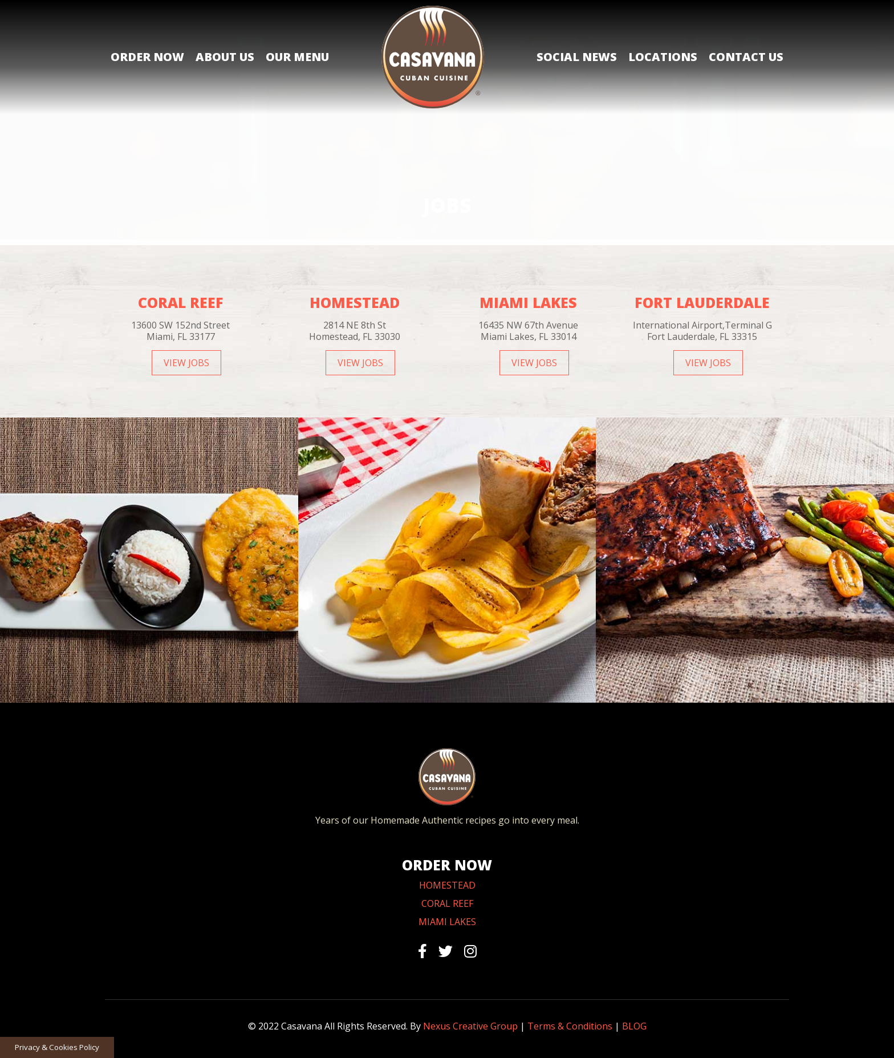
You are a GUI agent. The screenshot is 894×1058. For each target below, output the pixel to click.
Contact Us (746, 56)
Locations (662, 56)
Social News (577, 56)
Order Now (147, 56)
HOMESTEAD (447, 885)
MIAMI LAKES (447, 921)
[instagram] (470, 951)
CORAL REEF (447, 903)
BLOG (634, 1026)
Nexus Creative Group (470, 1026)
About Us (225, 56)
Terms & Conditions (569, 1026)
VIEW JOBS (186, 362)
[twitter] (445, 951)
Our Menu (297, 56)
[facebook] (422, 951)
